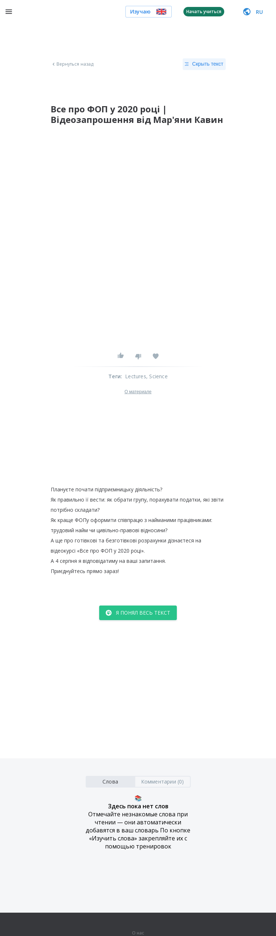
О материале (137, 391)
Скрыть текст (204, 64)
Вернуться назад (72, 64)
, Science (157, 376)
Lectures (135, 376)
